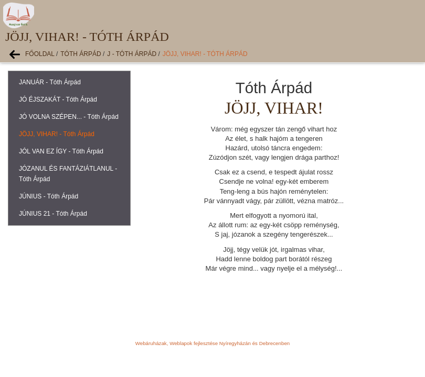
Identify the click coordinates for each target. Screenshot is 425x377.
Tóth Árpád (80, 54)
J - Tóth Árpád (131, 54)
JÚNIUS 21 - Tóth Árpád (53, 213)
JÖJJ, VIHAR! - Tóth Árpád (205, 54)
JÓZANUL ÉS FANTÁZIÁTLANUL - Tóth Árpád (68, 173)
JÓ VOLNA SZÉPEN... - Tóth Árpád (69, 116)
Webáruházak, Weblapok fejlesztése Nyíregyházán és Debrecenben (212, 343)
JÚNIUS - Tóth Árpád (48, 196)
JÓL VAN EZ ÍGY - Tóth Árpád (61, 151)
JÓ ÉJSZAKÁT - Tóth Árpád (58, 99)
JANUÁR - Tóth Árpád (50, 82)
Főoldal (40, 54)
